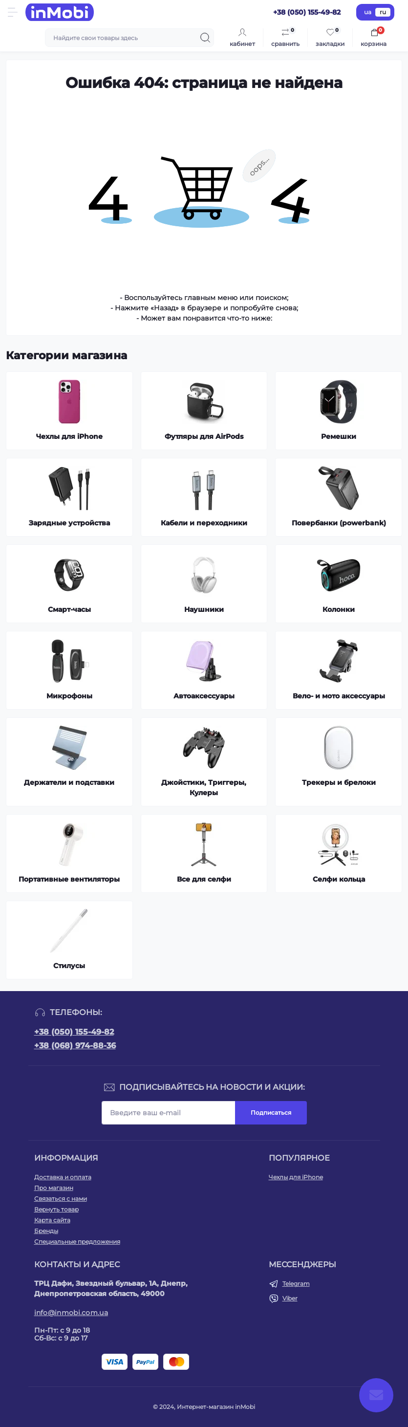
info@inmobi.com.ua (71, 1312)
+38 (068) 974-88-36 (75, 1045)
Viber (290, 1298)
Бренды (46, 1230)
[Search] (205, 37)
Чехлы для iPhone (296, 1177)
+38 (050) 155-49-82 (74, 1032)
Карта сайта (52, 1220)
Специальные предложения (77, 1241)
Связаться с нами (60, 1198)
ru (383, 12)
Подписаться (271, 1112)
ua (367, 12)
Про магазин (53, 1187)
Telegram (296, 1283)
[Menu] (13, 12)
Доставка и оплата (62, 1177)
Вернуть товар (56, 1209)
